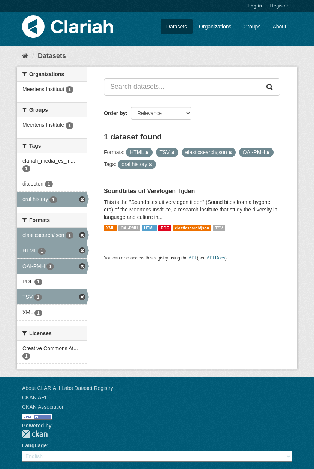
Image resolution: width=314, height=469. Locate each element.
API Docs (216, 258)
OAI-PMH (129, 228)
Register (279, 6)
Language (34, 445)
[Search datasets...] (182, 87)
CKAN (35, 434)
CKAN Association (43, 407)
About (279, 27)
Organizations (215, 27)
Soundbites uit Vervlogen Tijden (149, 191)
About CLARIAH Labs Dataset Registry (67, 388)
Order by (115, 113)
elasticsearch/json (192, 228)
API (192, 258)
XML (110, 228)
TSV (219, 228)
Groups (251, 27)
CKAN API (34, 397)
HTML (149, 228)
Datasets (176, 27)
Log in (255, 6)
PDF (165, 228)
